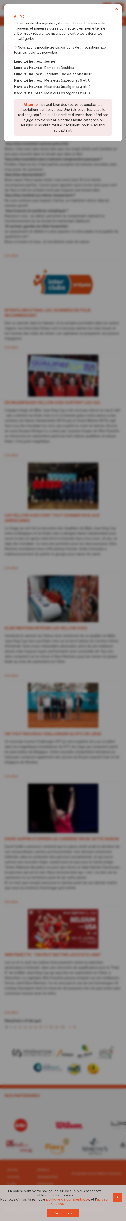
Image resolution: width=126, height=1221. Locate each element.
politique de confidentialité (67, 1199)
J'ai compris (63, 1213)
